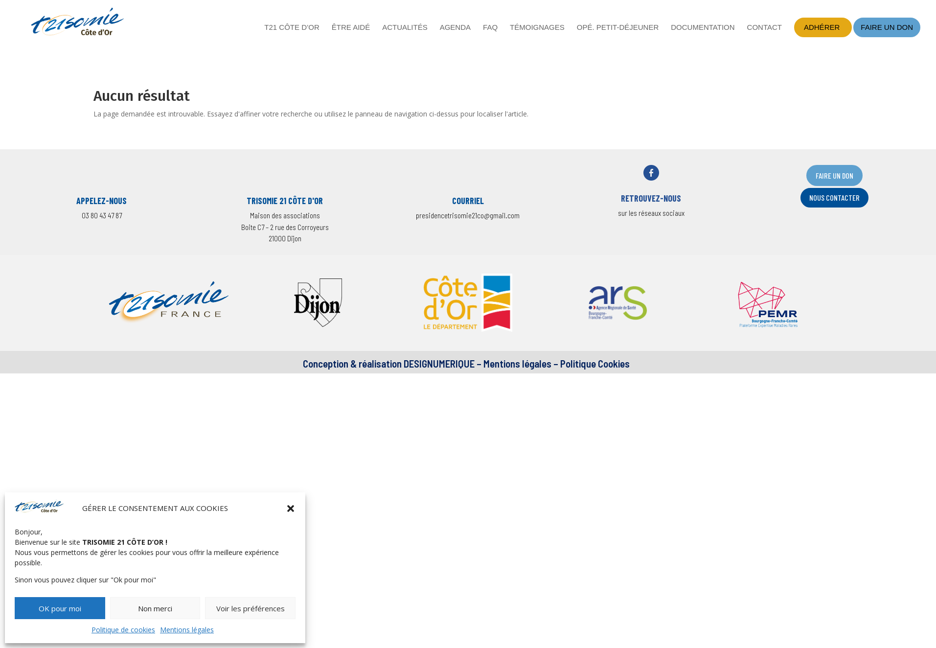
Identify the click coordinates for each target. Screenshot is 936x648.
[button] (291, 508)
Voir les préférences (250, 608)
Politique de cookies (123, 629)
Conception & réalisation (352, 363)
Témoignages (537, 27)
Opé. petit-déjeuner (618, 27)
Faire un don (887, 27)
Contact (764, 27)
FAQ (490, 27)
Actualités (405, 27)
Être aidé (351, 27)
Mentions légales (187, 629)
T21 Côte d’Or (292, 27)
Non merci (155, 608)
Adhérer (822, 27)
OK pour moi (60, 608)
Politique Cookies (595, 363)
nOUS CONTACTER (834, 197)
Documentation (702, 27)
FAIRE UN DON (834, 175)
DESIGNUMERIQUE (438, 363)
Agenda (455, 27)
